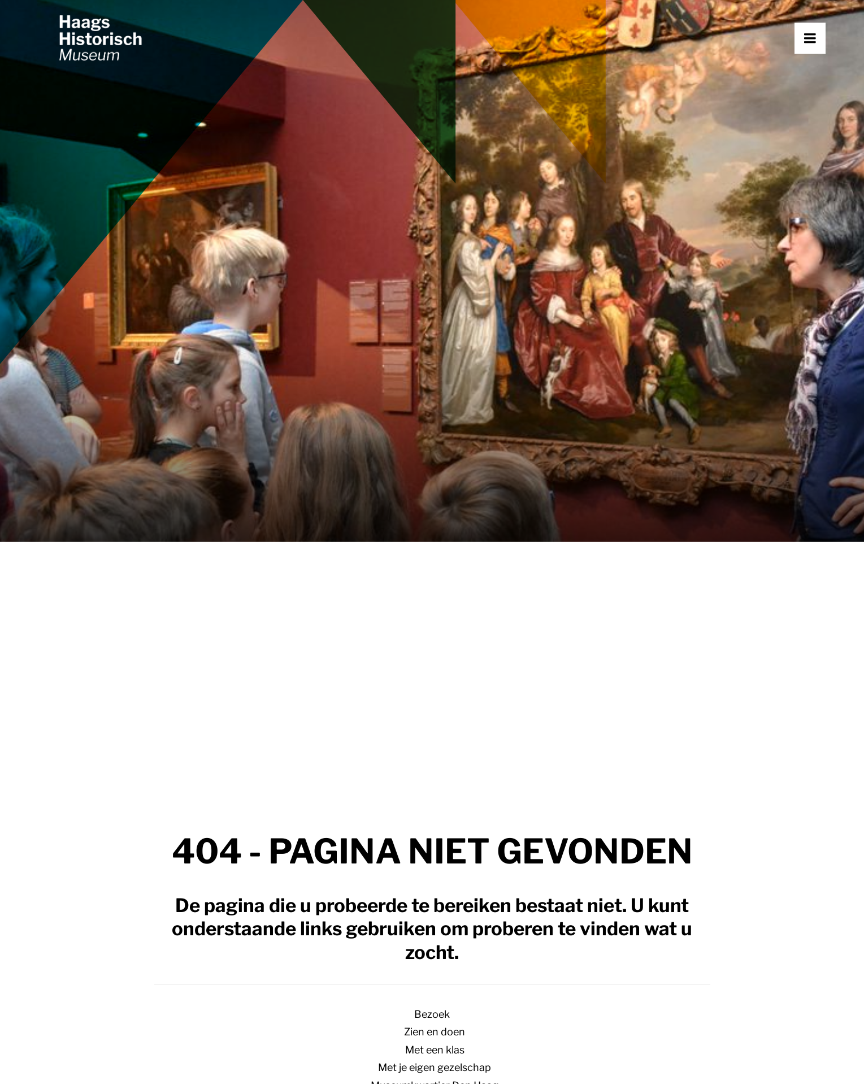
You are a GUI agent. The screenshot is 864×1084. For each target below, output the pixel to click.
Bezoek (432, 1014)
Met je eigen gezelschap (434, 1067)
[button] (825, 66)
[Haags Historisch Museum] (132, 66)
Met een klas (434, 1050)
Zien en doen (434, 1032)
